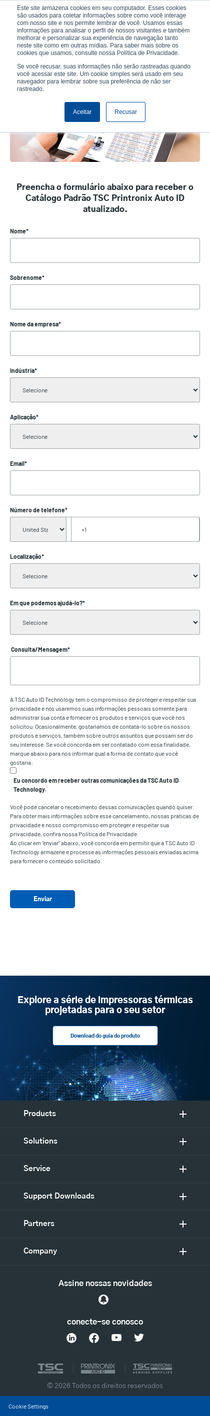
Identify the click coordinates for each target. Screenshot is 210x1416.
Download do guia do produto (105, 1036)
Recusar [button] (125, 111)
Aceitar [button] (82, 111)
